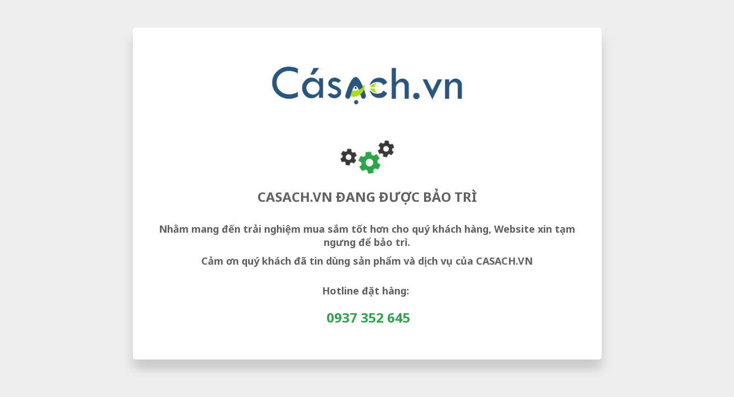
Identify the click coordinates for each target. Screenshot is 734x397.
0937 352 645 (368, 317)
